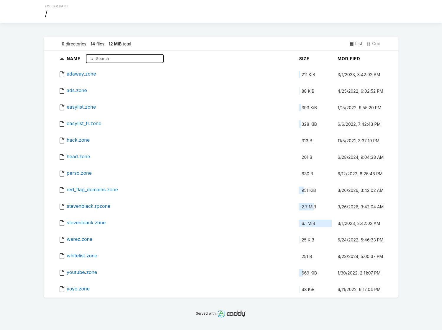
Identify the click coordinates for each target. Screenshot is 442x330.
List (355, 43)
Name (74, 58)
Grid (373, 43)
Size (304, 58)
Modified (349, 58)
